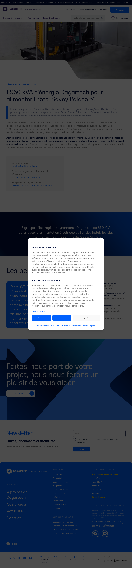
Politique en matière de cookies (48, 326)
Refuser (62, 318)
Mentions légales (88, 326)
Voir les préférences (86, 318)
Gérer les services (38, 311)
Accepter (42, 318)
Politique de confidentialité (71, 326)
